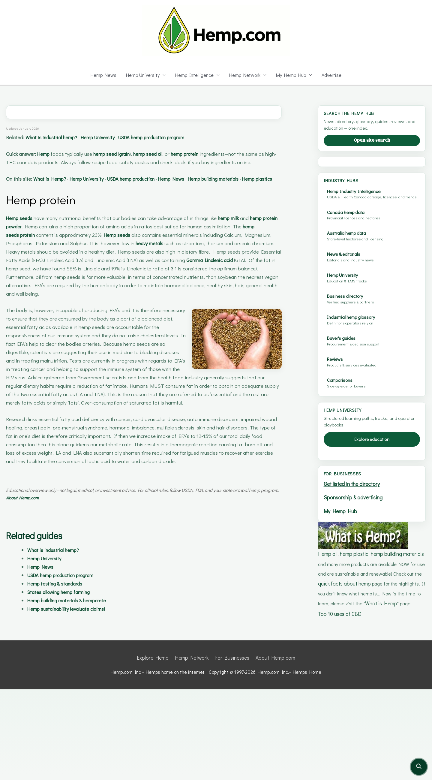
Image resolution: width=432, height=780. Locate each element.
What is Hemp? (55, 187)
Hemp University (142, 74)
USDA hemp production (150, 187)
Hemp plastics (23, 195)
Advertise (333, 74)
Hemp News (102, 74)
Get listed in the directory (353, 579)
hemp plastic (353, 647)
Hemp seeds (21, 235)
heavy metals (183, 260)
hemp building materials (394, 647)
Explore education (372, 535)
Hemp (49, 154)
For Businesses (231, 748)
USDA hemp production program (176, 137)
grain (136, 154)
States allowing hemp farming (63, 609)
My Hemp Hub (292, 74)
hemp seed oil (164, 154)
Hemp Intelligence (195, 74)
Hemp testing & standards (58, 600)
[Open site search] (419, 767)
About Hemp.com (44, 514)
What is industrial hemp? (58, 137)
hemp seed (113, 154)
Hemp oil (327, 647)
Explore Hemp (156, 748)
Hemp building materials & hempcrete (72, 617)
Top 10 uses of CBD (339, 714)
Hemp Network (245, 74)
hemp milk (234, 235)
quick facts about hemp (358, 676)
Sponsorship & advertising (354, 592)
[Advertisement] (374, 209)
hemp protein (206, 154)
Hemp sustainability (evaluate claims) (72, 625)
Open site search (372, 140)
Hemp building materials (246, 187)
